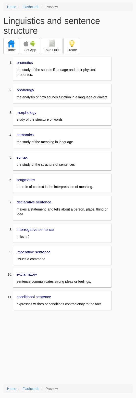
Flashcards (31, 7)
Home (11, 7)
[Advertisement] (68, 347)
